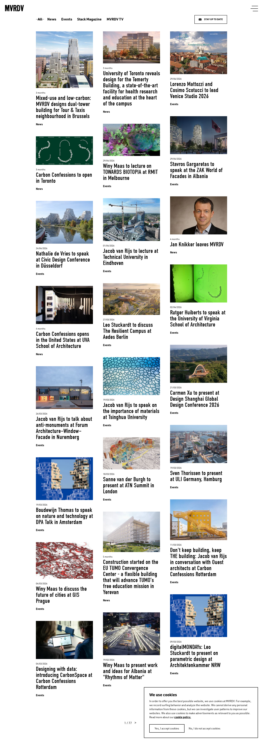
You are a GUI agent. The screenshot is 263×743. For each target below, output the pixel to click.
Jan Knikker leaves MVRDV (197, 244)
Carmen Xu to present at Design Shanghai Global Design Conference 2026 (194, 398)
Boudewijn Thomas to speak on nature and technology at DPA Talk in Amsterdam (64, 516)
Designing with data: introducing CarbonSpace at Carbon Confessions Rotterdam (64, 678)
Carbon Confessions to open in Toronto (64, 177)
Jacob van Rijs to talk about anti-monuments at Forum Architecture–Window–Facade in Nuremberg (64, 428)
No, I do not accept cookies (204, 728)
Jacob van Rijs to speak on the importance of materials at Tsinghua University (131, 411)
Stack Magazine (89, 19)
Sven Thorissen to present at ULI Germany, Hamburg (196, 476)
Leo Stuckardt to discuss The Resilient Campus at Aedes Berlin (128, 330)
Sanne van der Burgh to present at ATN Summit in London (128, 485)
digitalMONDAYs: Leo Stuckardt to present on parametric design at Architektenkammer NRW (195, 656)
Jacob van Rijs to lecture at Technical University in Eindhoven (130, 256)
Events (66, 19)
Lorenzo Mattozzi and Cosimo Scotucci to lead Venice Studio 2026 (194, 90)
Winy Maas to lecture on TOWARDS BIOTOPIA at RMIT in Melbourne (130, 171)
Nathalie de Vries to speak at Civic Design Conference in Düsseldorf (63, 259)
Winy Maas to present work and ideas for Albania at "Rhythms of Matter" (130, 671)
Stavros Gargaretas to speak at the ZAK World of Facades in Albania (196, 170)
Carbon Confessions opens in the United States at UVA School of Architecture (63, 340)
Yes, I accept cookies (167, 728)
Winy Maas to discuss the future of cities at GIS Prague (61, 594)
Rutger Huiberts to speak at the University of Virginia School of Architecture (197, 318)
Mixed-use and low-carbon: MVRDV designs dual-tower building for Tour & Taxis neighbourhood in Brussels (63, 107)
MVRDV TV (115, 19)
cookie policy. (182, 717)
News (51, 19)
